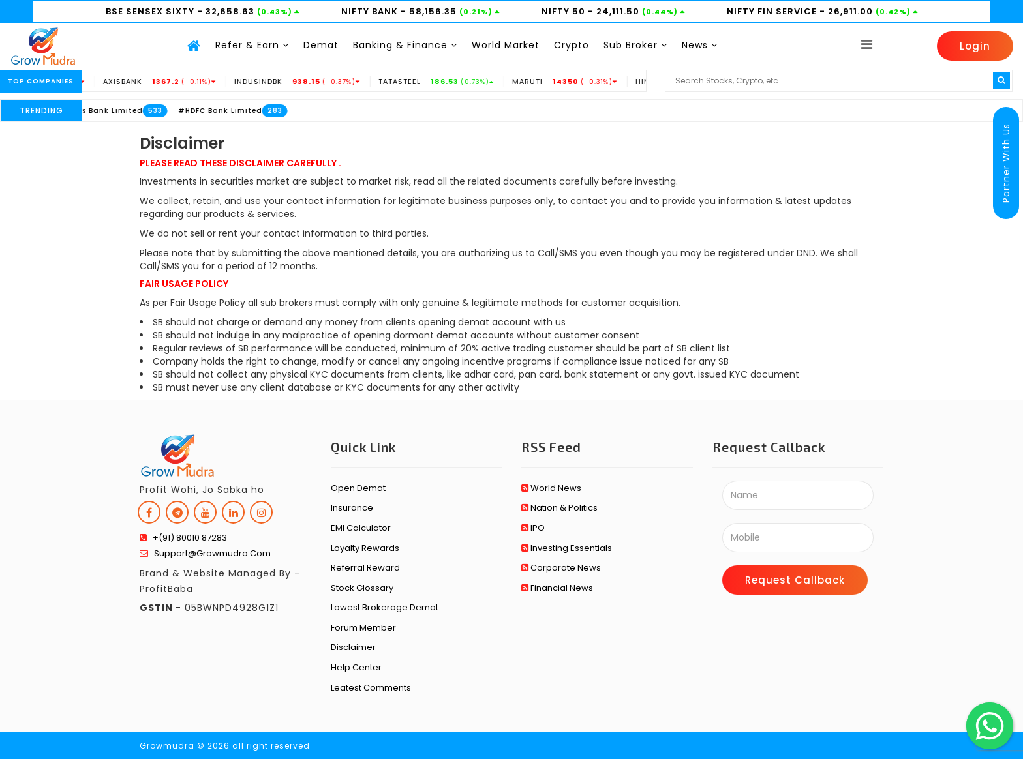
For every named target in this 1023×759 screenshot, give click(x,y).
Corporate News (561, 567)
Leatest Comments (371, 687)
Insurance (352, 507)
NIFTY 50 (565, 11)
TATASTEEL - (447, 81)
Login (975, 46)
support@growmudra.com (205, 553)
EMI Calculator (361, 528)
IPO (533, 528)
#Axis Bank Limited (113, 110)
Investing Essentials (566, 548)
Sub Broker (635, 45)
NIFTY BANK (371, 11)
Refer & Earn (252, 45)
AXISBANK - (171, 81)
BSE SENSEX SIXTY (151, 11)
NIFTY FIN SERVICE (773, 11)
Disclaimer (353, 647)
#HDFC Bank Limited (231, 110)
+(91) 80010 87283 (183, 537)
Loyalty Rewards (365, 548)
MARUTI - (576, 81)
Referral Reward (365, 567)
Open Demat (358, 488)
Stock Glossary (362, 588)
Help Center (356, 667)
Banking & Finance (405, 45)
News (700, 45)
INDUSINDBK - (309, 81)
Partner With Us (1006, 163)
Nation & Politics (559, 507)
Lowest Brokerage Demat (384, 607)
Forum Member (363, 627)
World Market (506, 45)
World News (551, 488)
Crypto (571, 45)
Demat (321, 45)
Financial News (557, 588)
